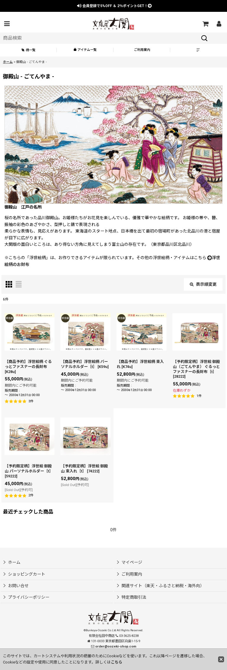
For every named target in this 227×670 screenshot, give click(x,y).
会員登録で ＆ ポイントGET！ (114, 6)
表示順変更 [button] (203, 284)
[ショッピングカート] (205, 23)
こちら (116, 662)
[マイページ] (218, 23)
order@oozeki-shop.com (115, 646)
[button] (6, 23)
